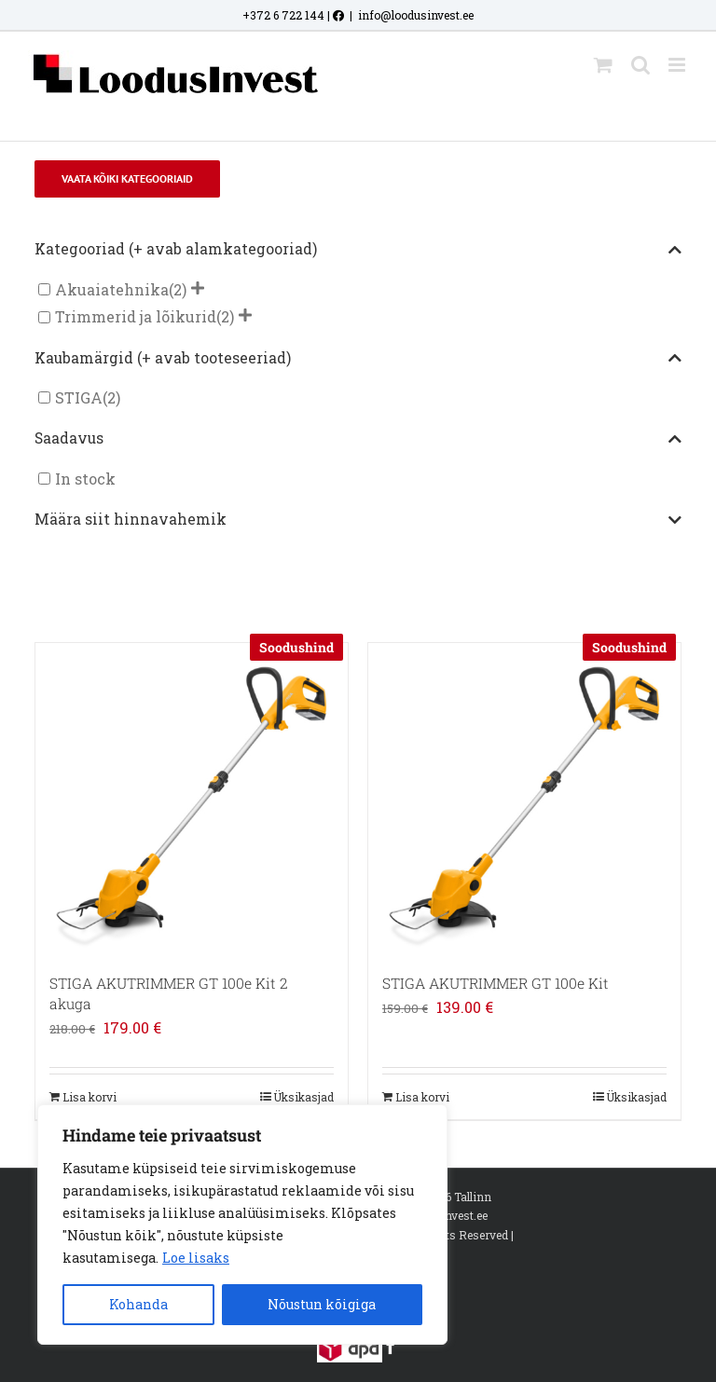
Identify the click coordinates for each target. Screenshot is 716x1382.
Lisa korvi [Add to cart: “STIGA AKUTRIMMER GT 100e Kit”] (422, 1096)
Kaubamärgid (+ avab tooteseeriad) (358, 359)
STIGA (79, 397)
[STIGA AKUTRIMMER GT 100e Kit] (524, 799)
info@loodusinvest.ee (416, 14)
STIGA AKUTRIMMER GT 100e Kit (495, 983)
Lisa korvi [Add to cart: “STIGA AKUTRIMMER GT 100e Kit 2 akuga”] (89, 1096)
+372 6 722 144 (283, 14)
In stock (85, 478)
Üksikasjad (303, 1096)
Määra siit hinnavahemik (358, 520)
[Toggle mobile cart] (603, 65)
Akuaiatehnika (112, 289)
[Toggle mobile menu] (678, 65)
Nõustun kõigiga (322, 1304)
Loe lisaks (195, 1257)
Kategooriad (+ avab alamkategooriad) (358, 249)
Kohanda (138, 1304)
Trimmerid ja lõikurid (135, 316)
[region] (242, 1224)
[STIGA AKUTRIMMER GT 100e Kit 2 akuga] (191, 799)
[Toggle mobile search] (640, 65)
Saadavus (358, 439)
